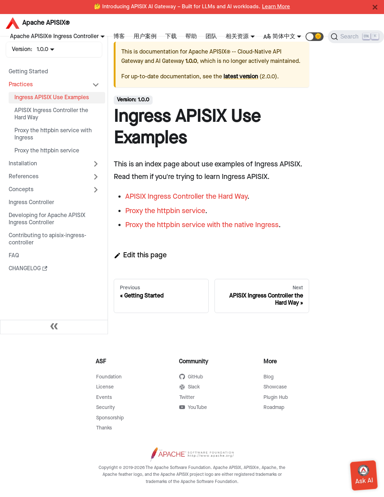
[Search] (356, 36)
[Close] (375, 7)
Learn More (276, 7)
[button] (315, 36)
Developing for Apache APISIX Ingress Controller (47, 219)
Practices (21, 84)
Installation (23, 163)
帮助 (191, 36)
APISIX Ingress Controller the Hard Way (51, 114)
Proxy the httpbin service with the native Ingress (202, 225)
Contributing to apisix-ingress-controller (47, 239)
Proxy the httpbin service (46, 150)
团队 (211, 36)
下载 (171, 36)
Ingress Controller (31, 202)
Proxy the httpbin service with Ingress (53, 134)
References (24, 176)
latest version (240, 76)
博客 (119, 36)
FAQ (14, 255)
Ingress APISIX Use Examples (51, 97)
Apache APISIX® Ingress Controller (54, 36)
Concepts (21, 189)
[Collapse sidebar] (54, 327)
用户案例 (145, 36)
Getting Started (28, 71)
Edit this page (140, 255)
